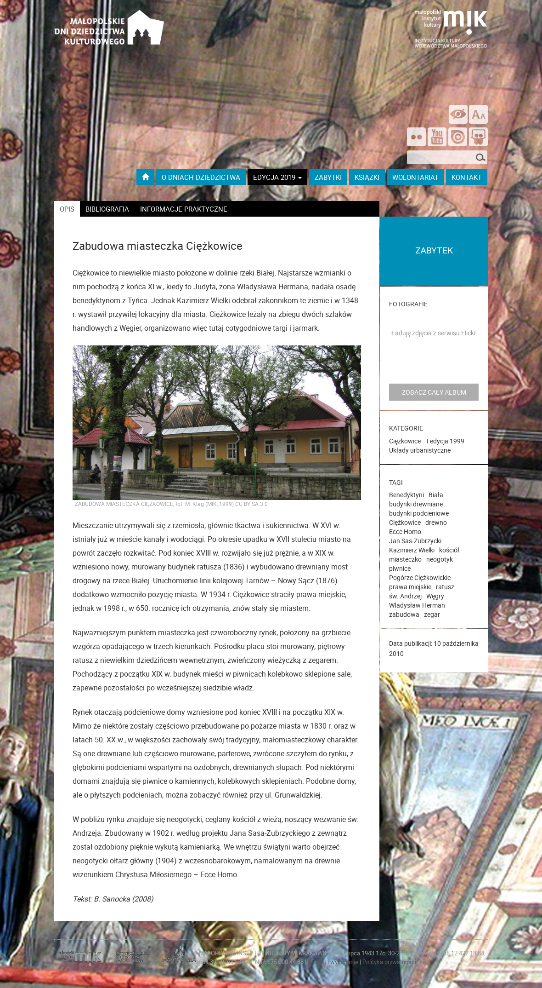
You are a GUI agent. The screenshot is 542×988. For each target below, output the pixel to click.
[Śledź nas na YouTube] (437, 138)
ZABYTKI (328, 177)
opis (67, 208)
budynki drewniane (416, 504)
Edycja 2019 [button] (277, 177)
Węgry (435, 596)
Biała (436, 494)
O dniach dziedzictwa (201, 177)
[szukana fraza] (447, 157)
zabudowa (404, 614)
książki (367, 177)
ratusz (445, 586)
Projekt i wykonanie (334, 962)
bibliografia (107, 208)
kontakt (467, 177)
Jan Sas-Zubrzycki (415, 540)
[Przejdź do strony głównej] (145, 177)
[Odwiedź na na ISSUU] (457, 138)
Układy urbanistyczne (420, 450)
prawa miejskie (410, 586)
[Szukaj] (480, 158)
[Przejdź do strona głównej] (109, 16)
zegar (432, 614)
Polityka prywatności (389, 962)
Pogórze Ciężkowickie (420, 577)
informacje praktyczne (183, 208)
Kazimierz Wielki (412, 550)
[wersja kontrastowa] (458, 114)
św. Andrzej (405, 596)
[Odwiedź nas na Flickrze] (416, 138)
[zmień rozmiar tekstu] (478, 114)
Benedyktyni (406, 494)
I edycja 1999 (445, 441)
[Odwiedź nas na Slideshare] (478, 138)
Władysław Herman (417, 605)
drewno (436, 522)
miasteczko (405, 559)
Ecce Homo (405, 531)
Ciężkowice (405, 441)
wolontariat (415, 177)
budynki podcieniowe (419, 513)
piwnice (400, 568)
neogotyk (439, 559)
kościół (449, 550)
